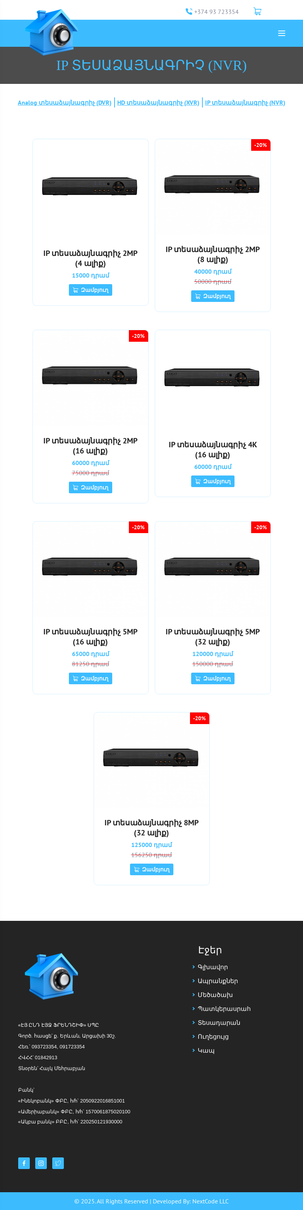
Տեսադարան (219, 1022)
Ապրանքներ (218, 981)
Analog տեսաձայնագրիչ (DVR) (64, 102)
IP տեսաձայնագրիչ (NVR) (245, 102)
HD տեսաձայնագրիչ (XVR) (158, 102)
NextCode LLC (210, 1201)
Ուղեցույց (213, 1036)
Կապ (206, 1050)
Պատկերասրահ (224, 1008)
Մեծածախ (215, 995)
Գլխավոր (213, 967)
